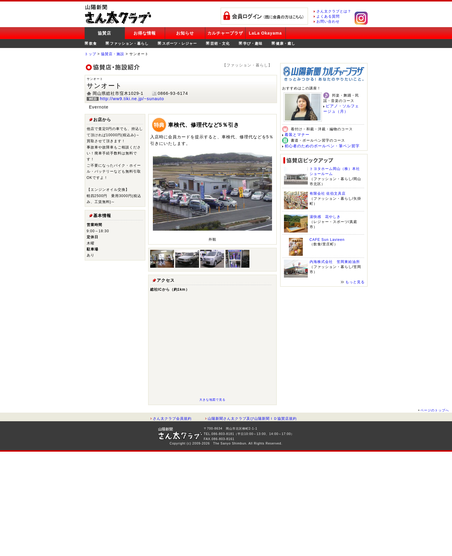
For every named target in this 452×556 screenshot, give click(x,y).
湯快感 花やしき (325, 217)
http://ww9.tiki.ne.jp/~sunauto (132, 98)
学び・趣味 (252, 43)
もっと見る (355, 282)
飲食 (93, 43)
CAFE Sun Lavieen (327, 240)
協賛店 (104, 33)
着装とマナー (297, 134)
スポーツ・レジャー (179, 43)
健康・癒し (285, 43)
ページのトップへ (434, 410)
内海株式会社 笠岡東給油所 (335, 262)
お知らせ (185, 33)
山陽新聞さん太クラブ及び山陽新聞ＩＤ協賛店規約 (252, 418)
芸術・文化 (220, 43)
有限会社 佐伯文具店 (328, 193)
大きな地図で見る (212, 399)
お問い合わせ (328, 21)
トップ (90, 54)
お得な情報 (144, 33)
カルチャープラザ (225, 33)
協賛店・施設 (112, 54)
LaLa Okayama (265, 33)
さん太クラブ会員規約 (172, 418)
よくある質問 (328, 16)
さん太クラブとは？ (333, 11)
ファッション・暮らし (129, 43)
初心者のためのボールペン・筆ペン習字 (322, 146)
